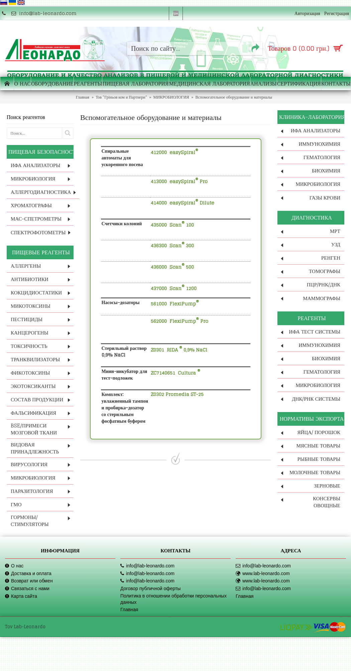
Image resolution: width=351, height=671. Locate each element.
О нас (14, 566)
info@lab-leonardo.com (147, 566)
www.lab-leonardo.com (263, 573)
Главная (129, 609)
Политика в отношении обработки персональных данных (173, 599)
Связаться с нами (27, 588)
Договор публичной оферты (150, 588)
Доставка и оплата (28, 573)
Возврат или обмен (29, 581)
